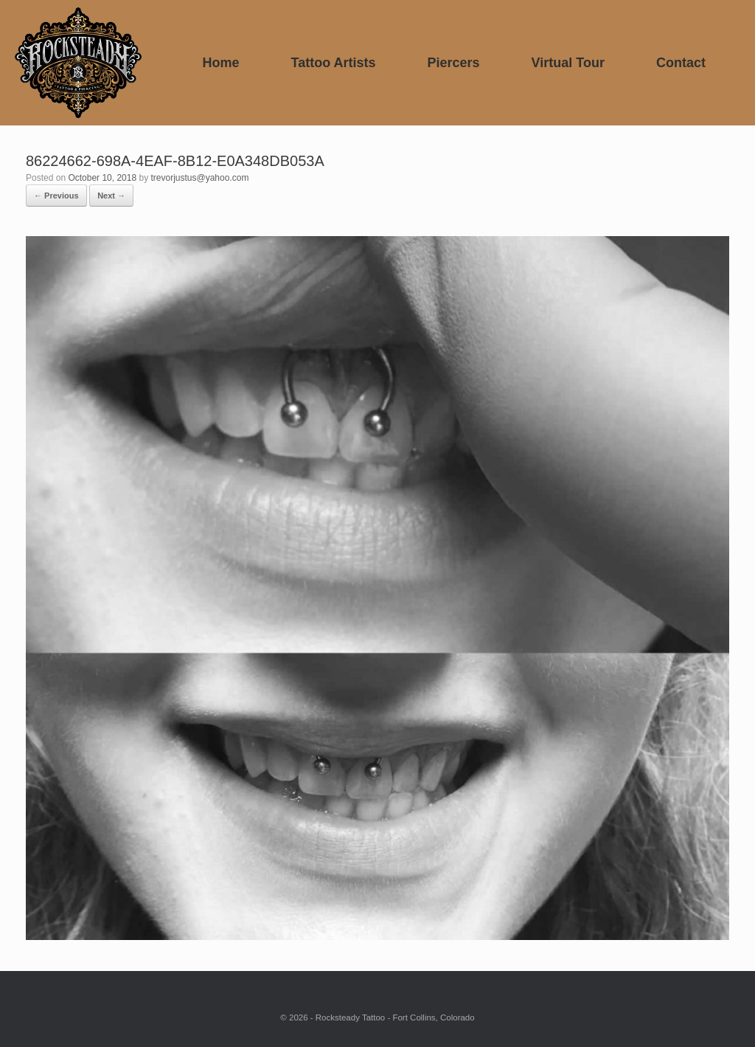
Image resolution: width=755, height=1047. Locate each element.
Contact (681, 62)
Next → (111, 195)
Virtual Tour (568, 62)
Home (220, 62)
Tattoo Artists (333, 62)
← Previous (56, 195)
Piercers (454, 62)
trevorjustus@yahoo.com (199, 178)
